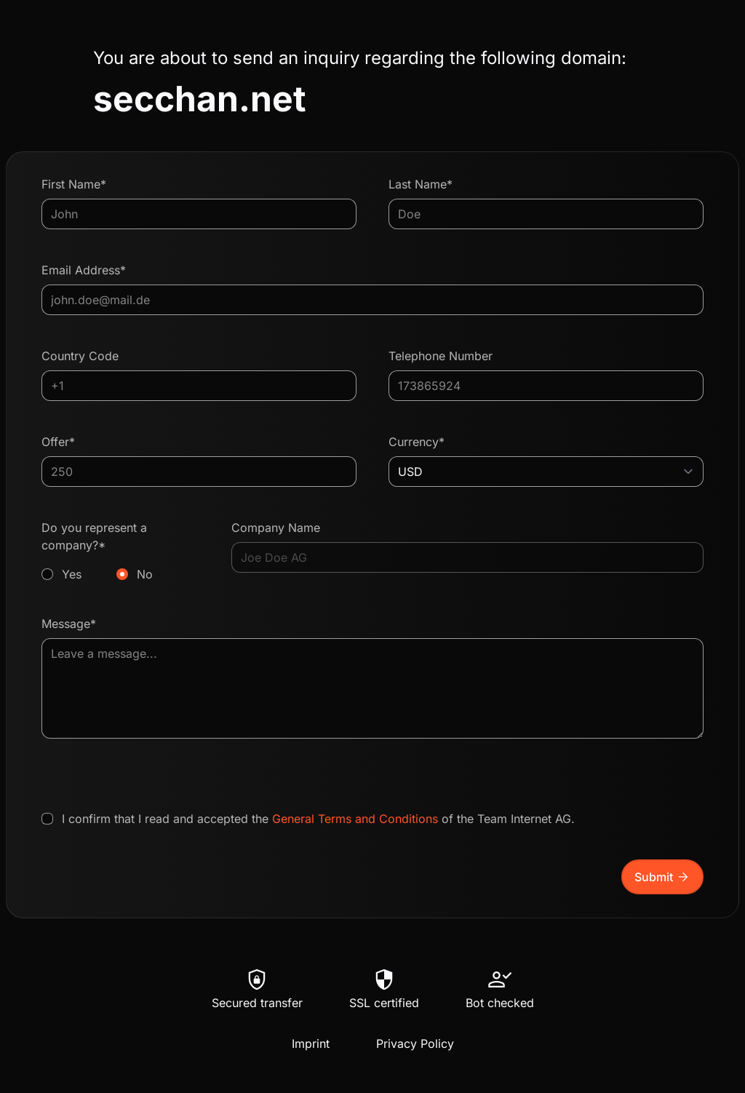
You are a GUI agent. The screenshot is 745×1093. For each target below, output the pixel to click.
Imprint (311, 1043)
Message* (68, 623)
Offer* (58, 441)
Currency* (417, 441)
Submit (662, 877)
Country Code (80, 356)
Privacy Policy (415, 1043)
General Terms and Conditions (355, 818)
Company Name (275, 527)
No (145, 574)
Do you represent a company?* (120, 551)
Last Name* (421, 184)
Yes (71, 574)
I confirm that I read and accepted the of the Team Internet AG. (318, 818)
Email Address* (83, 270)
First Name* (73, 184)
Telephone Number (441, 356)
